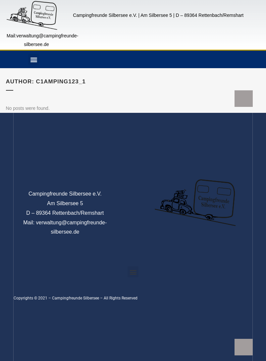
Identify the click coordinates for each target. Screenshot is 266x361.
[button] (33, 59)
